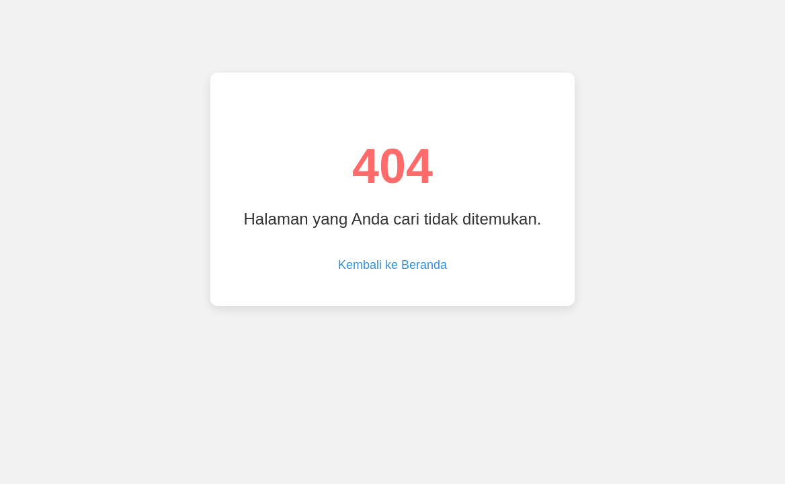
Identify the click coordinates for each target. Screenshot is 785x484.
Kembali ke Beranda (392, 265)
